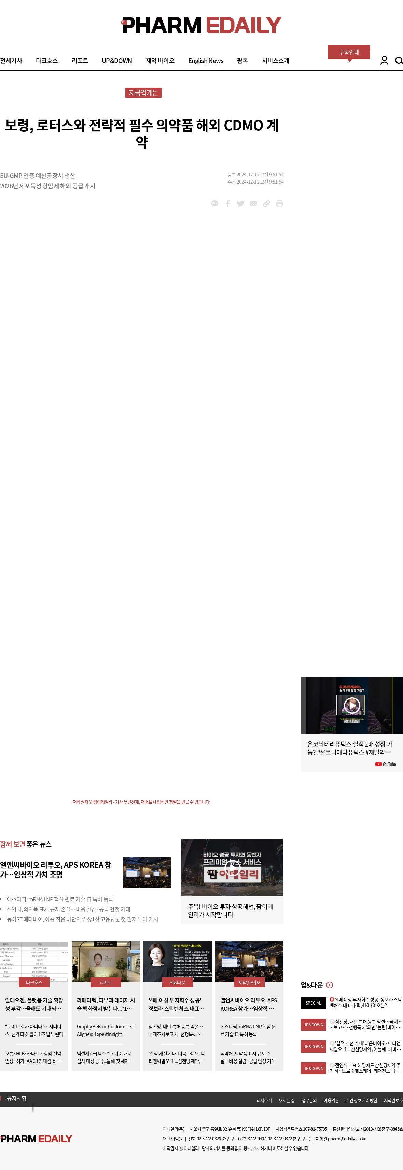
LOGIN (382, 60)
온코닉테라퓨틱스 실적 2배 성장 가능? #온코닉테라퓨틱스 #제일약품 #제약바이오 (351, 752)
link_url (266, 203)
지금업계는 (143, 93)
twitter (241, 203)
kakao (215, 203)
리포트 (80, 60)
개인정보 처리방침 (361, 1100)
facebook (228, 203)
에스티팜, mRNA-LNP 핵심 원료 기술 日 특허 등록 (60, 899)
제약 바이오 (160, 60)
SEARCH (399, 60)
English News (205, 60)
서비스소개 (276, 60)
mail (254, 203)
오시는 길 (287, 1100)
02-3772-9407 (254, 1138)
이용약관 (331, 1100)
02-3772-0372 (280, 1138)
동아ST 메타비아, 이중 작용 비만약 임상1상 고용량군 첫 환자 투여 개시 (82, 919)
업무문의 (309, 1100)
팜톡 (242, 60)
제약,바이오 (249, 982)
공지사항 (16, 1098)
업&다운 (177, 982)
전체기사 (11, 60)
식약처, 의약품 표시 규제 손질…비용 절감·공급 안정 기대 (68, 909)
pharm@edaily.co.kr (346, 1138)
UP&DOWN (117, 60)
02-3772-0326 (209, 1138)
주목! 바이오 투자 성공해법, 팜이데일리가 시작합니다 (230, 910)
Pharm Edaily (36, 1138)
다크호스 (47, 60)
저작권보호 (393, 1100)
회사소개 (264, 1100)
